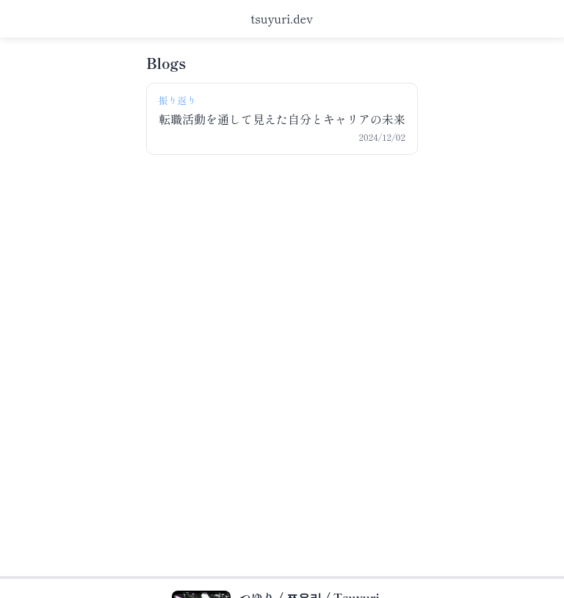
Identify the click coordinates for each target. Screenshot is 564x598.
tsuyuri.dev (282, 18)
